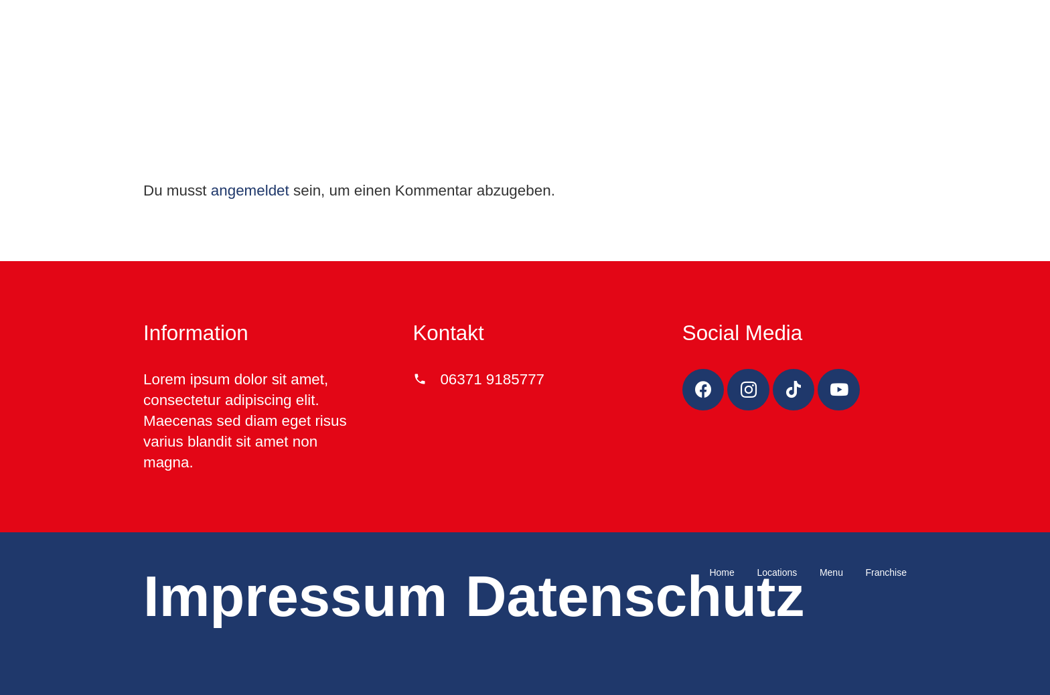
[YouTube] (839, 390)
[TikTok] (794, 390)
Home (721, 572)
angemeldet (250, 190)
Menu (831, 572)
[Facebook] (703, 390)
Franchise (886, 572)
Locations (777, 572)
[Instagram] (748, 390)
